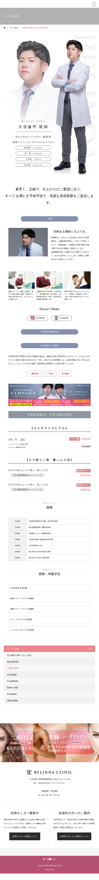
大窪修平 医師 (12, 668)
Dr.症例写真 (38, 318)
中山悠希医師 (12, 681)
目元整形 (65, 374)
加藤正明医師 (12, 701)
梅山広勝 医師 (12, 662)
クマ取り (50, 374)
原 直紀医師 (12, 675)
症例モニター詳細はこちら (24, 836)
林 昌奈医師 (12, 694)
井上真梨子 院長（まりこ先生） (20, 655)
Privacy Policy (49, 870)
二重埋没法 (34, 374)
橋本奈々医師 (12, 688)
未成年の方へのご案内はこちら (74, 836)
